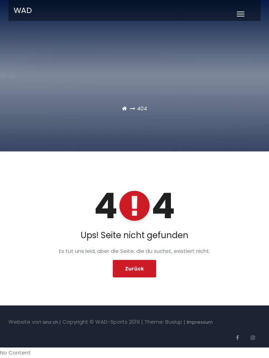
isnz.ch (51, 322)
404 (142, 108)
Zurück (134, 268)
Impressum (200, 322)
